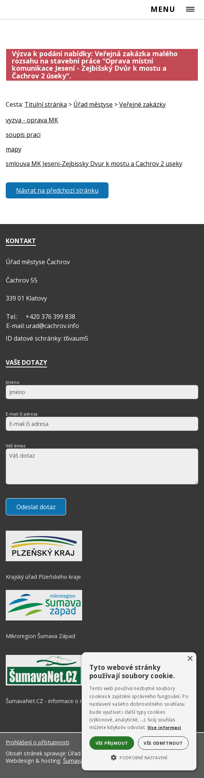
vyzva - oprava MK (32, 120)
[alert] (139, 711)
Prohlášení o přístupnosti (37, 742)
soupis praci (23, 134)
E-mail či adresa (21, 414)
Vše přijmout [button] (112, 743)
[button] (139, 757)
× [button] (190, 659)
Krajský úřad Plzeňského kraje (43, 576)
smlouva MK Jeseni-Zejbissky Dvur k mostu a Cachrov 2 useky (94, 163)
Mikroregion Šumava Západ (40, 636)
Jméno (12, 382)
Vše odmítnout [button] (163, 743)
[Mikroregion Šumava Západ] (44, 618)
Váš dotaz (16, 445)
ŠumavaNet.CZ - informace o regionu (52, 701)
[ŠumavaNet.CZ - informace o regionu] (44, 683)
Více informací (164, 727)
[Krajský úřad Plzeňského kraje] (44, 559)
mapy (13, 149)
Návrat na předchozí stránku (57, 190)
